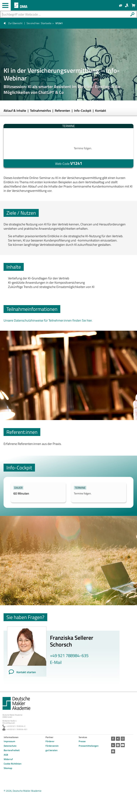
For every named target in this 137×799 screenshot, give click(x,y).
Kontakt (100, 110)
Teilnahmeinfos (41, 110)
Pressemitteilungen (88, 746)
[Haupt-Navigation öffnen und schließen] (5, 5)
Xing (117, 738)
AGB (6, 754)
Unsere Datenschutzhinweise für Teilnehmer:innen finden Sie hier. (48, 320)
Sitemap (8, 768)
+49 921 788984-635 (69, 655)
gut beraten (51, 750)
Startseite (46, 23)
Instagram (122, 738)
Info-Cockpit (83, 110)
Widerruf (8, 759)
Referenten (63, 110)
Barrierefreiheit (12, 750)
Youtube (122, 744)
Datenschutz (10, 746)
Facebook (113, 738)
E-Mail (56, 662)
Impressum (9, 741)
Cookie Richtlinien (12, 763)
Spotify (117, 744)
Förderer (49, 741)
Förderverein (52, 746)
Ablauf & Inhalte (15, 110)
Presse (82, 741)
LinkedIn (113, 744)
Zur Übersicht (15, 23)
